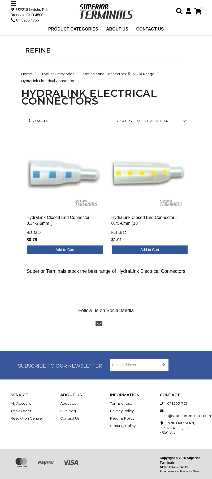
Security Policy (123, 426)
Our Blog (68, 411)
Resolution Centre (26, 418)
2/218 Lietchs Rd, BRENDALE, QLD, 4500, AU (177, 428)
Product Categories (73, 29)
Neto (196, 471)
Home (26, 74)
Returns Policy (122, 418)
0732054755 (173, 403)
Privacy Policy (122, 411)
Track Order (21, 411)
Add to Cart (64, 250)
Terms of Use (121, 403)
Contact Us (150, 29)
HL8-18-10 (119, 233)
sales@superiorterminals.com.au (181, 413)
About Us (117, 29)
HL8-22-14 (34, 233)
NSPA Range (143, 74)
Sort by (124, 121)
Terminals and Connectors (103, 74)
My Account (21, 403)
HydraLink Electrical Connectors (48, 81)
